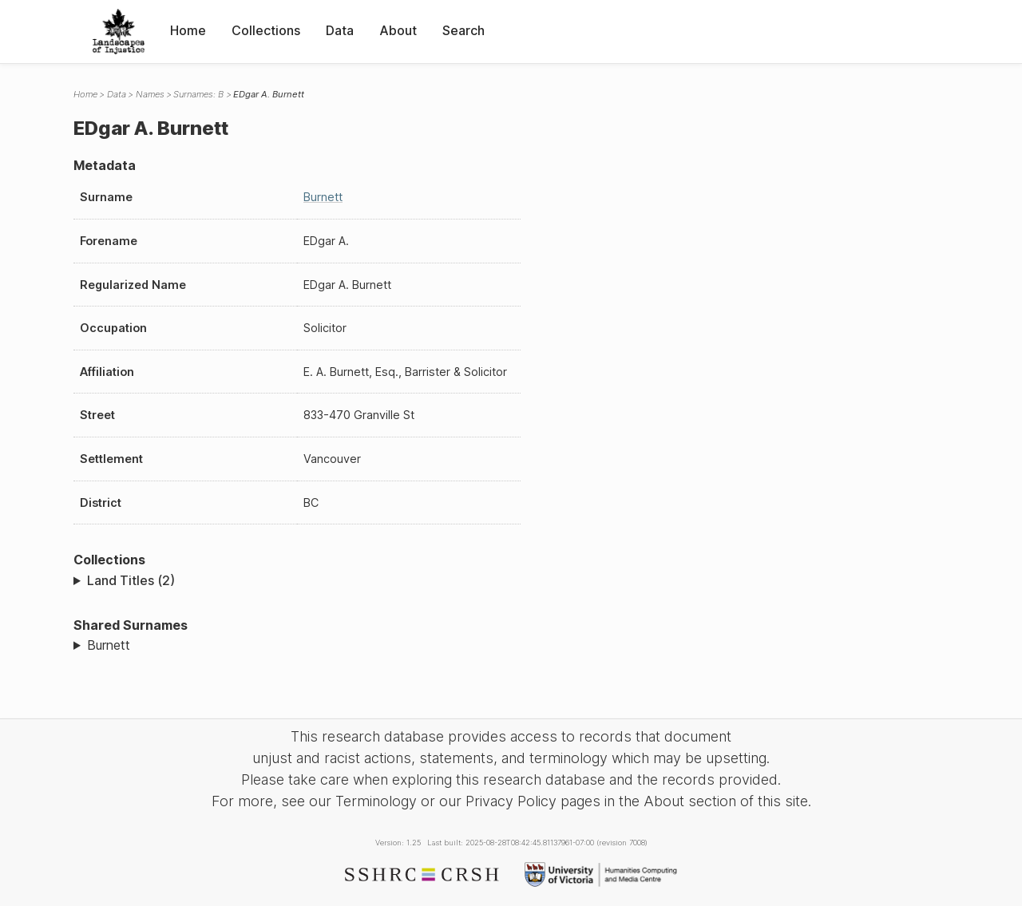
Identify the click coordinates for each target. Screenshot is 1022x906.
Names (150, 94)
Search (463, 30)
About (398, 30)
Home (188, 30)
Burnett (323, 197)
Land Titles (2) (131, 580)
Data (340, 30)
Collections (266, 30)
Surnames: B (198, 94)
